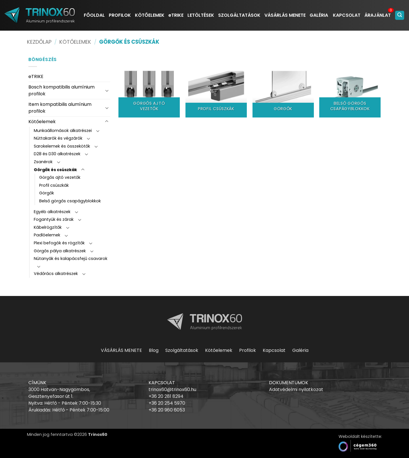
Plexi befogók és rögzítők (59, 243)
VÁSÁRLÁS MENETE (285, 15)
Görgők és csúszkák (55, 170)
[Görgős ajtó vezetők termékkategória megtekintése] (149, 86)
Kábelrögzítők (48, 227)
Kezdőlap (39, 41)
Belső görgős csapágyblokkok (70, 201)
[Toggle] (106, 90)
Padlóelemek (47, 235)
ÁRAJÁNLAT (377, 15)
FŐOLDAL (94, 15)
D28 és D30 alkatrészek (57, 154)
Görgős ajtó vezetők (59, 177)
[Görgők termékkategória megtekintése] (283, 86)
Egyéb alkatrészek (52, 212)
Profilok (247, 350)
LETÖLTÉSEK (200, 15)
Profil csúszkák (54, 185)
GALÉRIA (319, 15)
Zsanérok (43, 162)
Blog (153, 350)
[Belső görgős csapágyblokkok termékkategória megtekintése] (350, 86)
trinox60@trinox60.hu (172, 389)
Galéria (300, 350)
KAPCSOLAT (346, 15)
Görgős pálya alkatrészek (60, 251)
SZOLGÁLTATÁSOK (239, 15)
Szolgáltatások (181, 350)
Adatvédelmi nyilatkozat (296, 389)
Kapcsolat (274, 350)
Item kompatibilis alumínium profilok (59, 107)
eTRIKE (175, 15)
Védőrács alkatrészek (56, 273)
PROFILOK (120, 15)
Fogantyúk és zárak (54, 219)
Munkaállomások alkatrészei (63, 130)
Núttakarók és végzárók (58, 138)
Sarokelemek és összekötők (62, 146)
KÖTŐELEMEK (149, 15)
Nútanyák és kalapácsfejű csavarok (70, 258)
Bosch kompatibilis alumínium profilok (61, 90)
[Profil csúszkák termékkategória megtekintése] (216, 86)
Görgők (46, 193)
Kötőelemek (75, 41)
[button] (399, 15)
